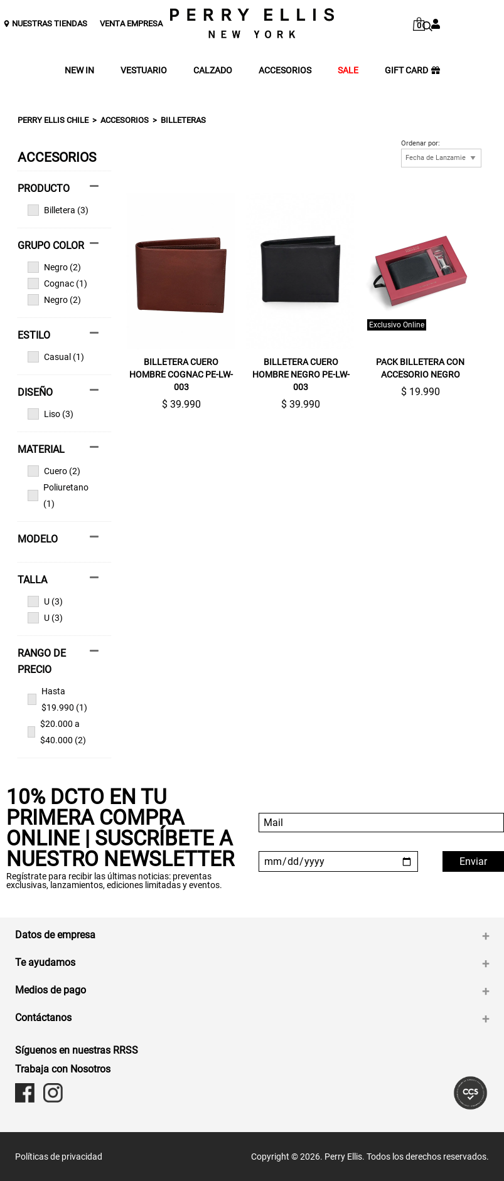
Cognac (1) (57, 283)
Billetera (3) (58, 210)
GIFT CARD (412, 70)
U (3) (45, 601)
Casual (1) (56, 357)
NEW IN (79, 70)
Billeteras (183, 120)
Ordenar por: (420, 143)
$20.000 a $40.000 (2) (57, 732)
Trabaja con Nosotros (62, 1069)
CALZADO (212, 70)
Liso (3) (50, 414)
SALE (348, 70)
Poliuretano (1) (58, 495)
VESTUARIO (144, 70)
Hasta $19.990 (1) (57, 699)
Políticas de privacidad (58, 1157)
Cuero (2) (54, 471)
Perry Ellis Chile (53, 120)
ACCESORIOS (285, 70)
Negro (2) (54, 267)
